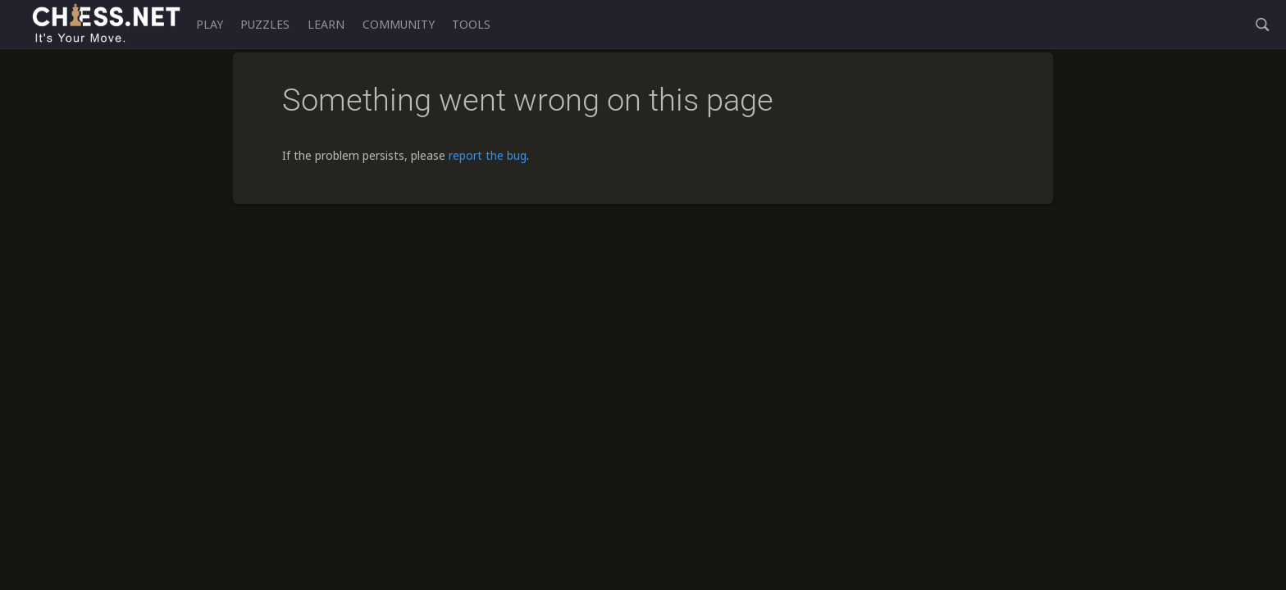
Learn (326, 24)
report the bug (488, 155)
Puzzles (265, 24)
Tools (471, 24)
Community (399, 24)
